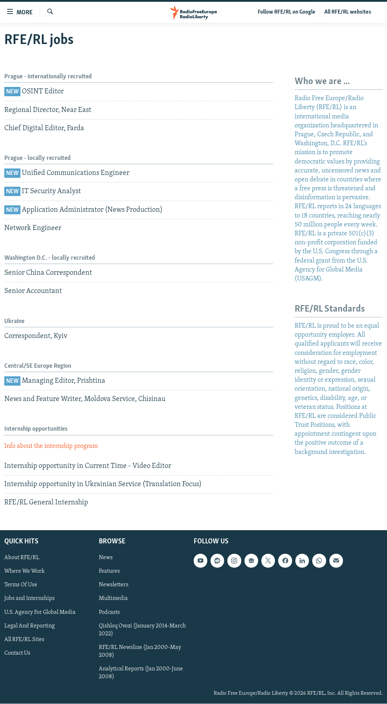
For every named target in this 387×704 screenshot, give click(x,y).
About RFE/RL (21, 558)
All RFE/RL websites (347, 12)
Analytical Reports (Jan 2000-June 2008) (141, 673)
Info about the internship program (51, 446)
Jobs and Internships (29, 599)
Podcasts (109, 612)
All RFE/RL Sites (24, 639)
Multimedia (113, 599)
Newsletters (114, 585)
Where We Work (24, 572)
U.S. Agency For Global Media (40, 612)
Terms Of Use (20, 585)
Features (109, 572)
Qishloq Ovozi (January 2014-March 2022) (142, 630)
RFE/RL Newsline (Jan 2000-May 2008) (140, 651)
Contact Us (17, 653)
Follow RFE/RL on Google (286, 12)
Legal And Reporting (29, 626)
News (106, 558)
